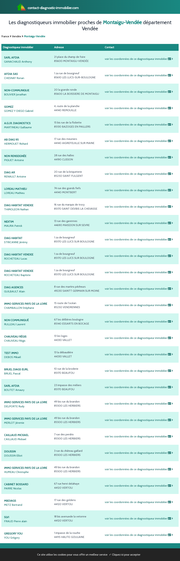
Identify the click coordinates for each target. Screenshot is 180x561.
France (5, 36)
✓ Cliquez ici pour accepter (124, 554)
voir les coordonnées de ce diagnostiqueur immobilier (139, 59)
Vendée (16, 36)
